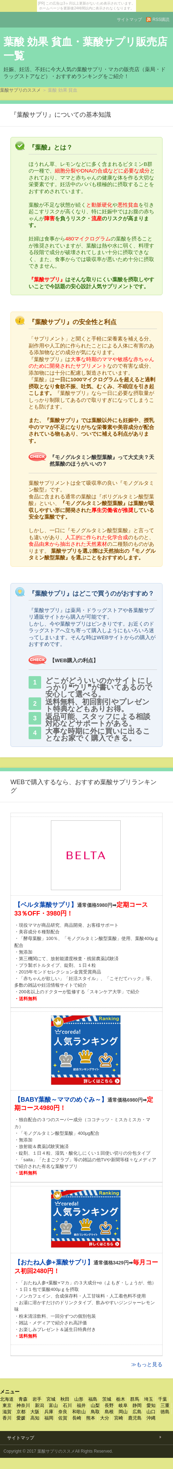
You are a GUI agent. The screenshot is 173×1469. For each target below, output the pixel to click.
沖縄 (151, 1418)
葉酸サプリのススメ (20, 90)
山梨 (95, 1405)
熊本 (90, 1418)
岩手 (37, 1399)
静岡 (137, 1405)
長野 (109, 1405)
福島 (92, 1399)
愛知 (151, 1405)
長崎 (76, 1418)
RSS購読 (161, 19)
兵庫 (48, 1411)
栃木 (120, 1399)
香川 (7, 1418)
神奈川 (23, 1405)
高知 (34, 1418)
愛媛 (20, 1418)
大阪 (34, 1411)
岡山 (123, 1411)
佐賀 (62, 1418)
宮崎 (118, 1418)
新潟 (39, 1405)
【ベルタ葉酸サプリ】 (45, 904)
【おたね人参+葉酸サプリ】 (53, 1262)
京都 (20, 1411)
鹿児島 (135, 1418)
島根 (109, 1411)
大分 (104, 1418)
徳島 (165, 1411)
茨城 (106, 1399)
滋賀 (7, 1411)
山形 (78, 1399)
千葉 (162, 1399)
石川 (67, 1405)
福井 (81, 1405)
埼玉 (148, 1399)
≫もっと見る (147, 1364)
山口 (151, 1411)
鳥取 (95, 1411)
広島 (137, 1411)
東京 (7, 1405)
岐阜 (123, 1405)
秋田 (64, 1399)
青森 (23, 1399)
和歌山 (79, 1411)
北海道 (7, 1399)
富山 (53, 1405)
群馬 (134, 1399)
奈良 (62, 1411)
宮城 (50, 1399)
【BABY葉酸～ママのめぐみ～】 (60, 1099)
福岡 (48, 1418)
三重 (165, 1405)
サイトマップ (129, 19)
